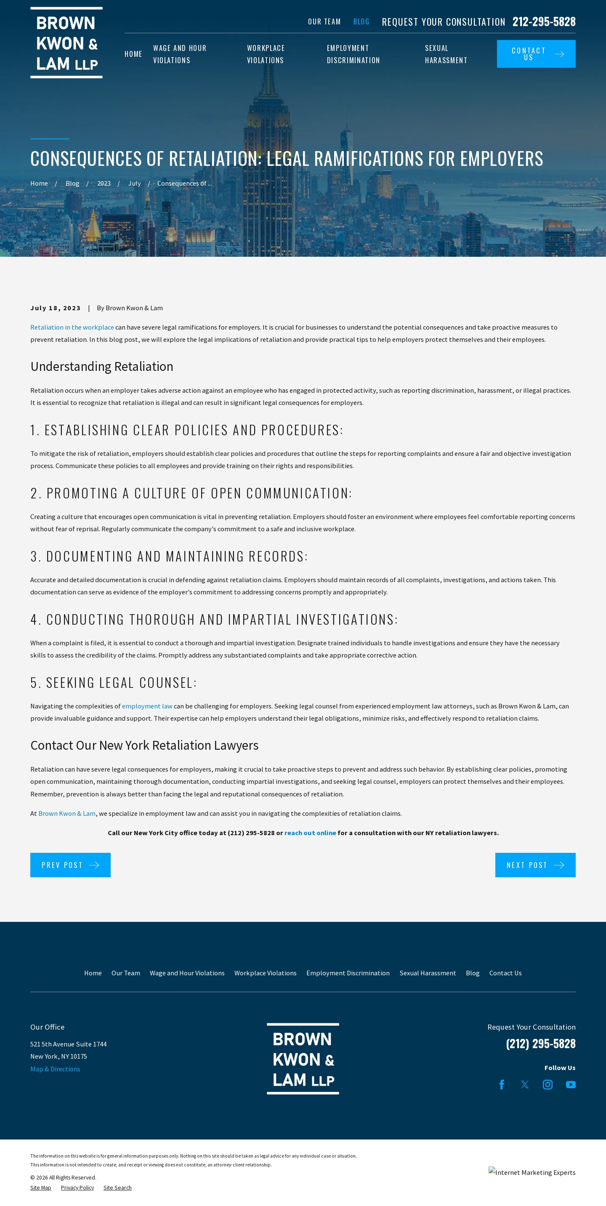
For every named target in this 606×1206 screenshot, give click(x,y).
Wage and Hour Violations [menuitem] (180, 54)
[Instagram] (548, 1084)
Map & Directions (55, 1069)
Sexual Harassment (427, 973)
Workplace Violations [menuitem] (266, 54)
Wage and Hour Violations (187, 973)
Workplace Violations (265, 973)
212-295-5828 (544, 21)
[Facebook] (502, 1084)
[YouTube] (571, 1084)
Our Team (324, 21)
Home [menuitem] (134, 53)
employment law (147, 706)
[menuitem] (40, 1188)
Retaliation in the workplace (72, 327)
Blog (362, 21)
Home (93, 973)
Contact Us (505, 973)
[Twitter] (525, 1084)
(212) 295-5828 (541, 1043)
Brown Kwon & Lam (67, 813)
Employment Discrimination (348, 973)
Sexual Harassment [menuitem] (446, 54)
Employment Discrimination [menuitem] (353, 54)
